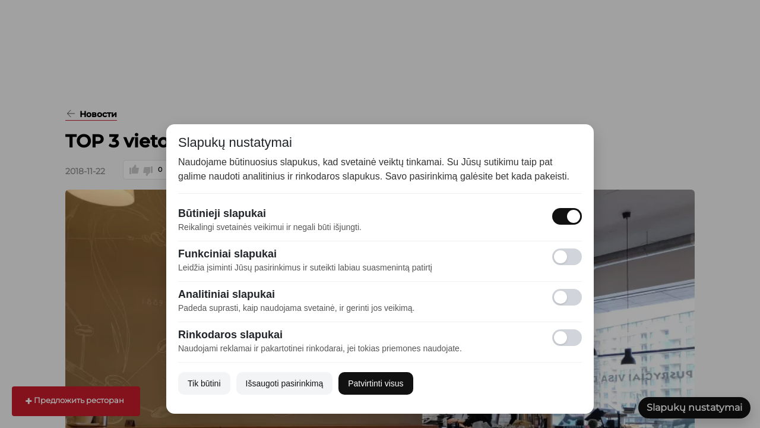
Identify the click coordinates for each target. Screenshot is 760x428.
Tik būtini (204, 383)
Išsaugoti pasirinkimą (285, 383)
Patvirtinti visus (375, 383)
